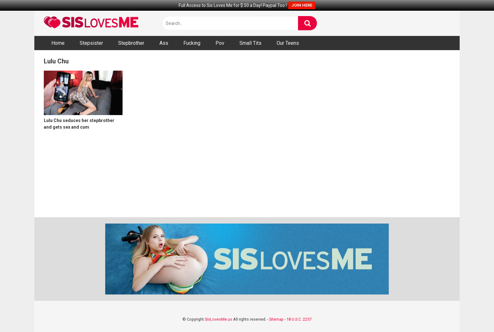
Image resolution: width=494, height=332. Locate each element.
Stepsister (91, 43)
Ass (163, 43)
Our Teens (288, 43)
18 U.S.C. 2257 (299, 319)
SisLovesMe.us (218, 319)
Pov (219, 43)
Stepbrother (131, 43)
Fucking (191, 43)
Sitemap (276, 319)
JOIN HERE (301, 5)
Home (58, 43)
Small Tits (250, 43)
